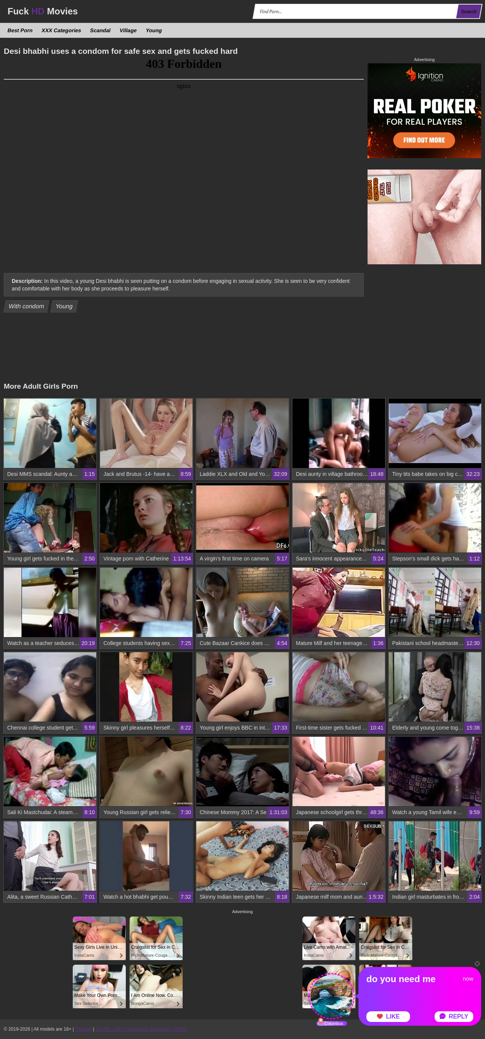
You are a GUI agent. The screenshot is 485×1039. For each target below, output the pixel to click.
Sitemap (83, 1029)
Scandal (100, 30)
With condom (26, 306)
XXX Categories (61, 30)
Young (153, 30)
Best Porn (20, 30)
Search (468, 11)
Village (128, 30)
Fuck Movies (43, 11)
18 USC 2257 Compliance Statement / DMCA (141, 1029)
